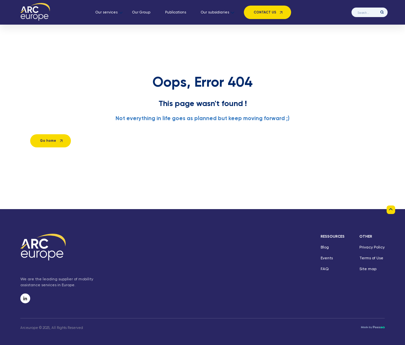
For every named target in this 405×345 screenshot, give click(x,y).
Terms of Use (371, 258)
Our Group (141, 12)
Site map (367, 269)
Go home (48, 140)
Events (327, 258)
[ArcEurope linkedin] (25, 298)
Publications (175, 12)
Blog (325, 247)
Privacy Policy (372, 247)
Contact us (265, 12)
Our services (106, 12)
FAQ (325, 269)
